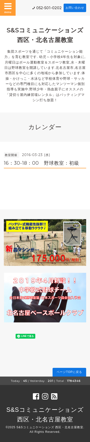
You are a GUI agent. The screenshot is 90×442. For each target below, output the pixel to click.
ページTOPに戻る (69, 372)
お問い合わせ (75, 7)
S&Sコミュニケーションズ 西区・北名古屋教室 (50, 427)
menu (8, 8)
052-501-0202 (49, 8)
